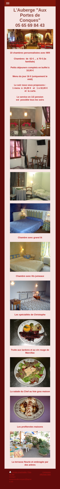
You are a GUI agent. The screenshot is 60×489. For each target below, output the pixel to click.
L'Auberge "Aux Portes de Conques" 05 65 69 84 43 (30, 18)
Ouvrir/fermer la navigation (30, 3)
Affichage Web (45, 474)
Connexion (47, 472)
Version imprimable (18, 472)
